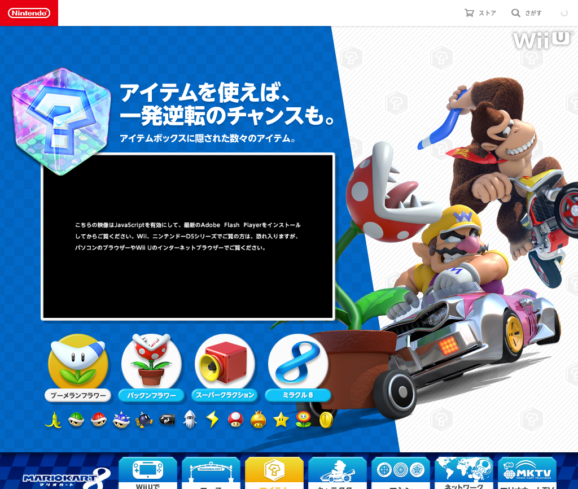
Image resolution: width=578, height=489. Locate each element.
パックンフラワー (151, 368)
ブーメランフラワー (78, 368)
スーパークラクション (225, 368)
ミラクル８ (298, 368)
